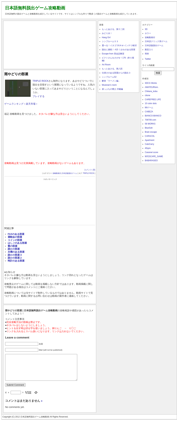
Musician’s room (109, 85)
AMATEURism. (152, 87)
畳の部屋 (12, 246)
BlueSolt (149, 128)
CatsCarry (149, 144)
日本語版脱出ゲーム (69, 173)
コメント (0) (89, 170)
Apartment (149, 140)
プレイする (39, 96)
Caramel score (151, 152)
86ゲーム (149, 107)
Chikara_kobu (151, 91)
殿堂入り (149, 49)
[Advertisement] (49, 44)
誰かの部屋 (14, 249)
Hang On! (106, 37)
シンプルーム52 (109, 77)
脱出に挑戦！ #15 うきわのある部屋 (118, 49)
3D (146, 29)
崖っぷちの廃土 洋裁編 (112, 89)
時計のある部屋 (16, 260)
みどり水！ (107, 33)
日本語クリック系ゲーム (156, 41)
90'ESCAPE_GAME (154, 156)
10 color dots (151, 103)
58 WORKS (150, 124)
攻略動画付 (57, 173)
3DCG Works (151, 83)
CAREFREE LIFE (153, 99)
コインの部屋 (15, 240)
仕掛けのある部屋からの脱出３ (116, 73)
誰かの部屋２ (15, 257)
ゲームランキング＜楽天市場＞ (21, 103)
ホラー (148, 33)
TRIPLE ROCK (40, 80)
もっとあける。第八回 (112, 69)
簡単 (147, 53)
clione (147, 95)
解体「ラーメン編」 (111, 81)
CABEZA (149, 111)
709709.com (150, 120)
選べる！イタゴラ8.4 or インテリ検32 (119, 45)
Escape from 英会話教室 (113, 53)
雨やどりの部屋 (16, 74)
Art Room (106, 64)
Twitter (148, 59)
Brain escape (151, 132)
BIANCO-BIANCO (153, 116)
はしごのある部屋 (17, 243)
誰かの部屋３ (15, 255)
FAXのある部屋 (16, 234)
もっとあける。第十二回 (113, 29)
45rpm (148, 148)
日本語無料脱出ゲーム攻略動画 (35, 7)
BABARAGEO (151, 160)
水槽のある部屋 (16, 251)
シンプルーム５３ (110, 41)
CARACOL (150, 136)
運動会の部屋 (15, 237)
